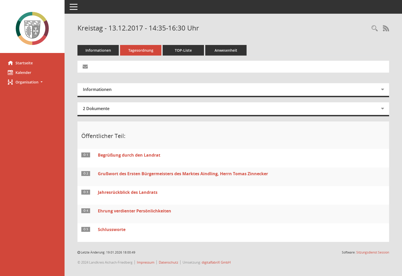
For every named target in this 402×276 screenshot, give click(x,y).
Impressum (145, 262)
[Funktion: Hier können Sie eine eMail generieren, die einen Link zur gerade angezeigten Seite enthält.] (85, 66)
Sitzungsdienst (372, 252)
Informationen (98, 50)
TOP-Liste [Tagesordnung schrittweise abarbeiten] (183, 50)
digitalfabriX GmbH (216, 262)
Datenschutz (168, 262)
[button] (32, 82)
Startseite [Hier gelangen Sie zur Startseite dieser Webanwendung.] (20, 62)
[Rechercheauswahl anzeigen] (374, 28)
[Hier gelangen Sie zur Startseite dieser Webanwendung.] (32, 28)
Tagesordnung (140, 50)
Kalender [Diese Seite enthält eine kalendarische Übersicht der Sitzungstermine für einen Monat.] (19, 72)
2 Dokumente (96, 108)
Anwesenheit (226, 50)
